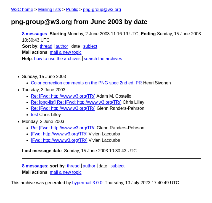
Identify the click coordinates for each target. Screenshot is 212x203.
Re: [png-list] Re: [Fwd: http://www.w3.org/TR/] (76, 102)
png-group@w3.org (102, 9)
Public (72, 9)
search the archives (103, 58)
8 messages (34, 33)
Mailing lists (49, 9)
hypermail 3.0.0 (87, 182)
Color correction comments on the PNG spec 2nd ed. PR (86, 83)
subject (90, 46)
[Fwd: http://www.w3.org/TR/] (59, 134)
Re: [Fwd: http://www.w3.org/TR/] (63, 96)
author (61, 46)
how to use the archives (57, 58)
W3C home (22, 9)
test (34, 114)
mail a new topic (65, 52)
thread (46, 46)
